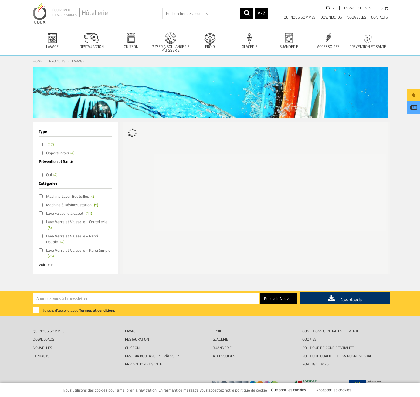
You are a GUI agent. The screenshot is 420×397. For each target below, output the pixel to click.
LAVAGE (52, 40)
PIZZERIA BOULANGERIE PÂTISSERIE (170, 42)
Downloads (331, 17)
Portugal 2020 (315, 364)
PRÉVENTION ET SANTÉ (368, 40)
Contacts (379, 17)
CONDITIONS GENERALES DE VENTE (330, 331)
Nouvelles (356, 17)
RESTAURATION (91, 40)
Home (38, 61)
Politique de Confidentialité (328, 347)
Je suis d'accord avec (79, 310)
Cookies (309, 339)
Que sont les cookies (288, 390)
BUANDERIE (289, 40)
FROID (210, 40)
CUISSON (131, 40)
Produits (57, 61)
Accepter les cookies (333, 390)
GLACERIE (249, 40)
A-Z (262, 13)
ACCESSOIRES (328, 40)
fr (330, 8)
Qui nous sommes (300, 17)
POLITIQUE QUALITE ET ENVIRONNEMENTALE (338, 355)
